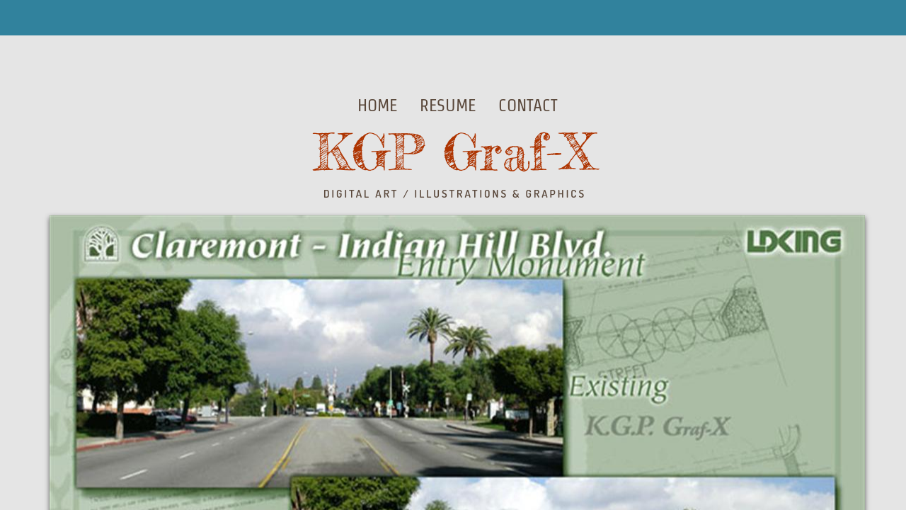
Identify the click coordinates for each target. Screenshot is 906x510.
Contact (528, 105)
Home (377, 105)
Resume (448, 105)
